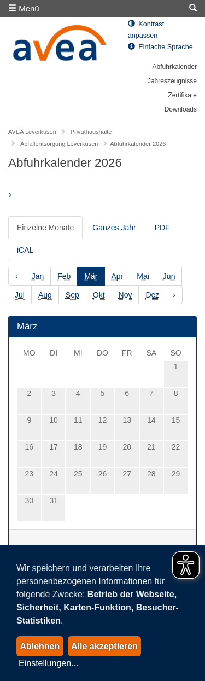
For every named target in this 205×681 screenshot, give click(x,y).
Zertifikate (182, 95)
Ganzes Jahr (114, 227)
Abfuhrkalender (175, 67)
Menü (23, 8)
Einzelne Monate (45, 227)
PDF (162, 227)
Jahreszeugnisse (172, 81)
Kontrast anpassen (146, 29)
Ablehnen (40, 646)
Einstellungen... (48, 663)
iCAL (25, 250)
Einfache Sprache (160, 47)
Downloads (181, 109)
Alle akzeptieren (104, 646)
